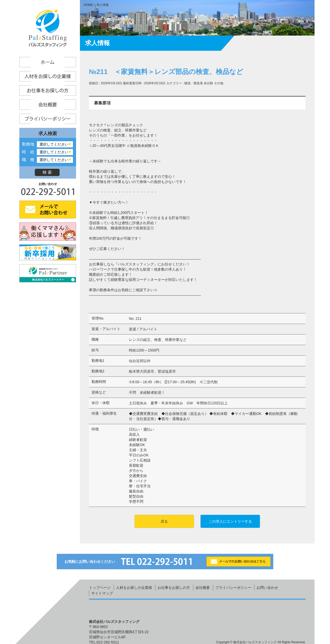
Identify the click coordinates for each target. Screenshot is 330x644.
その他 (218, 83)
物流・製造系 (193, 83)
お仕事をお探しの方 (174, 588)
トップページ (100, 588)
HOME (88, 5)
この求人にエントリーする (230, 521)
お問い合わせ (267, 588)
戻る (164, 521)
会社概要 (202, 588)
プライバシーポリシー (233, 588)
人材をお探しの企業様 (134, 588)
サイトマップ (102, 593)
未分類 (208, 83)
